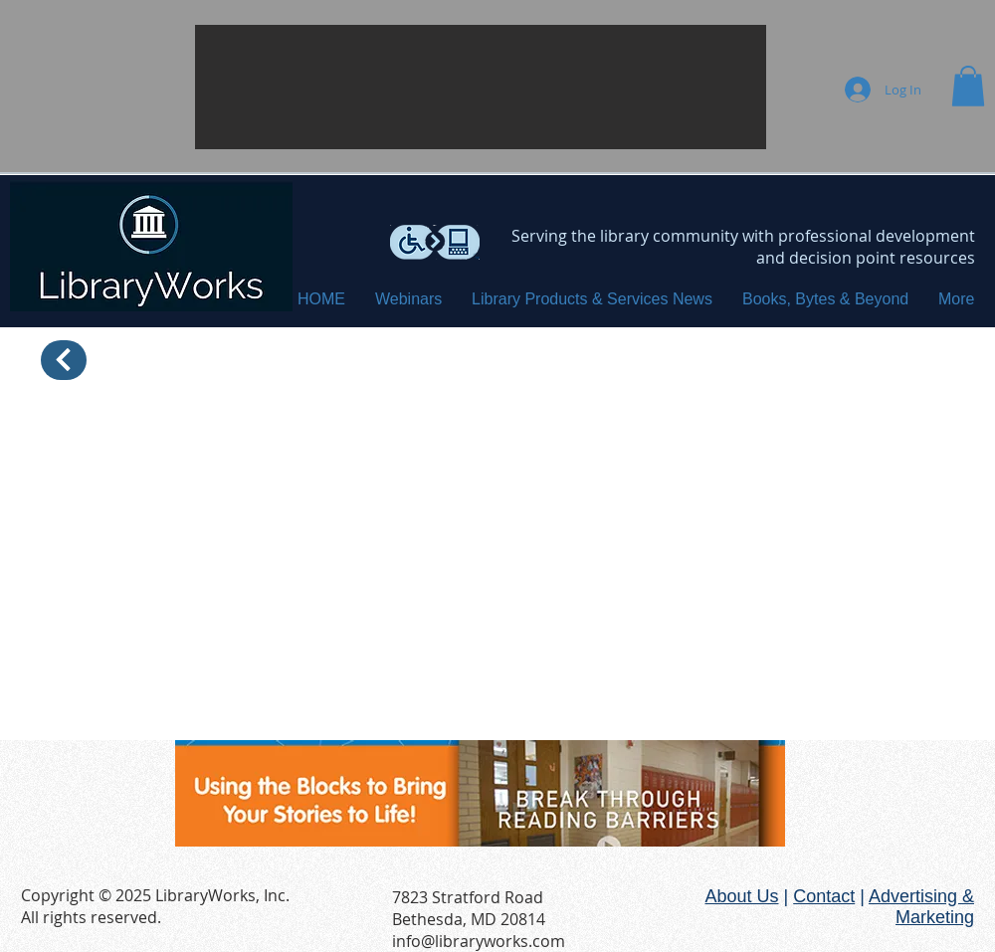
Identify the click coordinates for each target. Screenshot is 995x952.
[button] (480, 87)
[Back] (64, 360)
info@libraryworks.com (478, 941)
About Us (741, 896)
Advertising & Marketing (921, 906)
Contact (824, 896)
